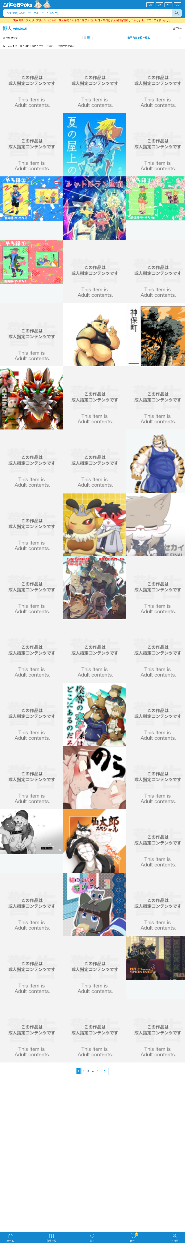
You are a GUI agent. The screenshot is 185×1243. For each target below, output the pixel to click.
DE (177, 4)
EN (150, 4)
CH (159, 4)
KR (168, 4)
